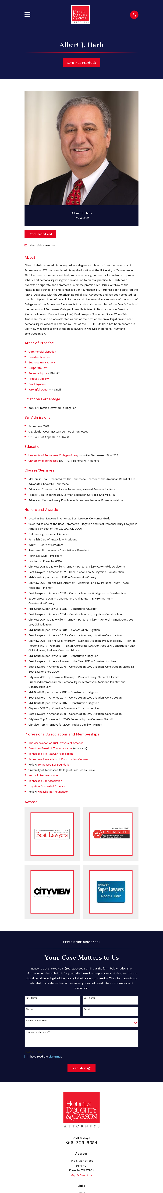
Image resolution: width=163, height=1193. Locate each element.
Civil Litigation (37, 384)
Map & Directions (81, 1175)
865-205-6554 (81, 1142)
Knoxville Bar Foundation (53, 791)
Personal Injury (37, 373)
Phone (29, 1009)
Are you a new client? (37, 1020)
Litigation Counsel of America (46, 786)
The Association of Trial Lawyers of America (55, 743)
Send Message (81, 1068)
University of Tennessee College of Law (53, 455)
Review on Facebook (81, 62)
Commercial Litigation (42, 351)
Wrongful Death (38, 389)
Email (87, 1009)
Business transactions (42, 362)
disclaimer (55, 1056)
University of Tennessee (43, 460)
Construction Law (39, 357)
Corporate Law (37, 368)
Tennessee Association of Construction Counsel (58, 759)
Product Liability (38, 378)
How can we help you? (38, 1032)
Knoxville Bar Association (43, 775)
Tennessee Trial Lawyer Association (50, 754)
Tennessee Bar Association (45, 781)
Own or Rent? (34, 1052)
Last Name (89, 998)
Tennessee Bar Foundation (54, 764)
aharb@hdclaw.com (42, 245)
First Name (31, 998)
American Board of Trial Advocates (50, 748)
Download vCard (40, 234)
